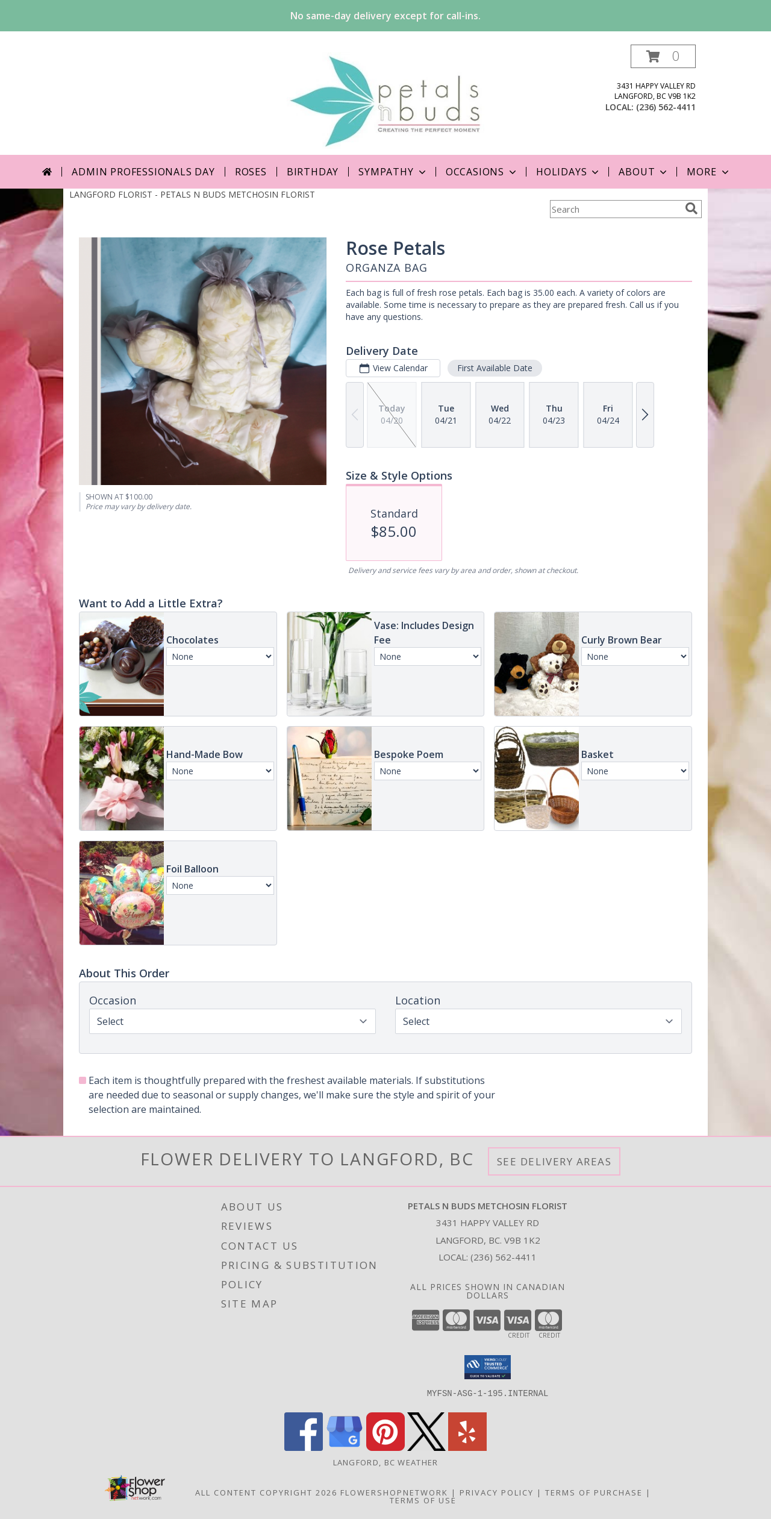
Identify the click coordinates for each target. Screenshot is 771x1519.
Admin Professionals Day (143, 171)
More (709, 171)
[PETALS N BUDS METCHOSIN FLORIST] (385, 99)
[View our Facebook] (303, 1447)
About (644, 171)
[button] (663, 56)
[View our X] (426, 1447)
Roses (251, 171)
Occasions (482, 171)
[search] (691, 208)
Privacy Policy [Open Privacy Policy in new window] (497, 1492)
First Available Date (494, 368)
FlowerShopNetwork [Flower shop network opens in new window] (394, 1492)
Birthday (313, 171)
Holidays (568, 171)
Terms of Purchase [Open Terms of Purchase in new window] (594, 1492)
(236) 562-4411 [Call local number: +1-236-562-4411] (666, 107)
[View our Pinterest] (385, 1447)
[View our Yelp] (467, 1447)
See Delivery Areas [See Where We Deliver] (554, 1161)
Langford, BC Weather (386, 1462)
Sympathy (393, 171)
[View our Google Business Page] (344, 1447)
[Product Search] (615, 209)
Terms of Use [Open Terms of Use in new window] (423, 1500)
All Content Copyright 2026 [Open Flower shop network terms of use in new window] (266, 1492)
